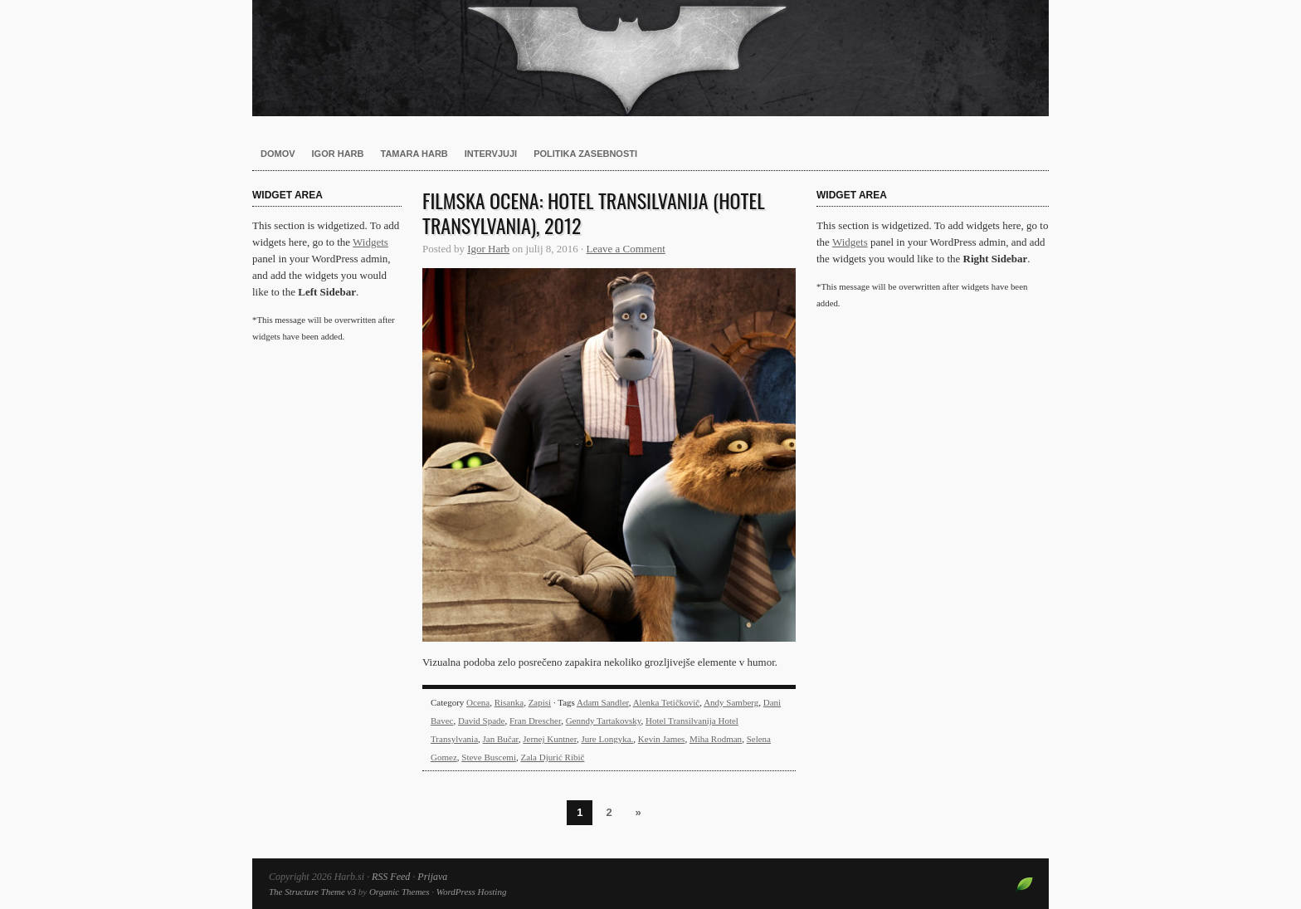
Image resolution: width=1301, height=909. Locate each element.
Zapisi (540, 702)
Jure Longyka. (607, 739)
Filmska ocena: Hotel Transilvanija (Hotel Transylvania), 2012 (593, 212)
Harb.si (650, 58)
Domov (278, 154)
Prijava (432, 876)
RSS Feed (391, 876)
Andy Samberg (731, 702)
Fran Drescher (535, 721)
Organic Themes (399, 892)
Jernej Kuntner (550, 739)
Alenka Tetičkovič (666, 702)
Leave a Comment (626, 248)
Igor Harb (338, 154)
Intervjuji (491, 154)
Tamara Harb (414, 154)
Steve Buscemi (488, 757)
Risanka (509, 702)
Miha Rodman (715, 739)
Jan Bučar (501, 739)
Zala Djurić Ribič (552, 757)
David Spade (481, 721)
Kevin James (661, 739)
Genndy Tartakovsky (603, 721)
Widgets (370, 242)
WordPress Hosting (471, 892)
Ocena (478, 702)
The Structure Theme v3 (312, 892)
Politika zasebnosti (585, 154)
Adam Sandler (603, 702)
